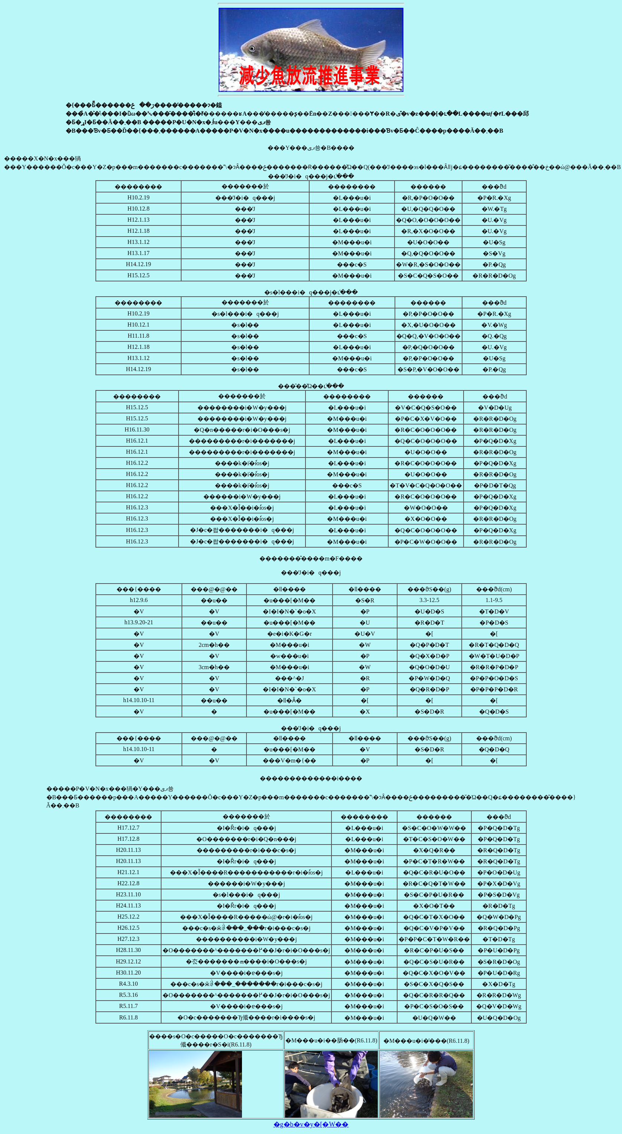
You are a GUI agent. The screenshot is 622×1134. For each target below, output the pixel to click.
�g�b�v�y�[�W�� (311, 1124)
